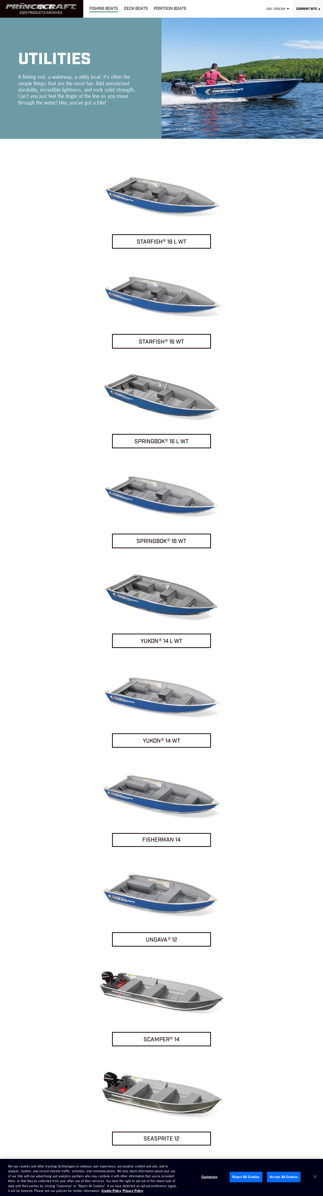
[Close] (314, 1176)
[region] (161, 1177)
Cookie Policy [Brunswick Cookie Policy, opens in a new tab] (111, 1190)
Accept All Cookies (284, 1177)
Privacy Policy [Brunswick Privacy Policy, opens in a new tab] (133, 1190)
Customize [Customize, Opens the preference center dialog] (209, 1177)
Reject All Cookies (245, 1177)
